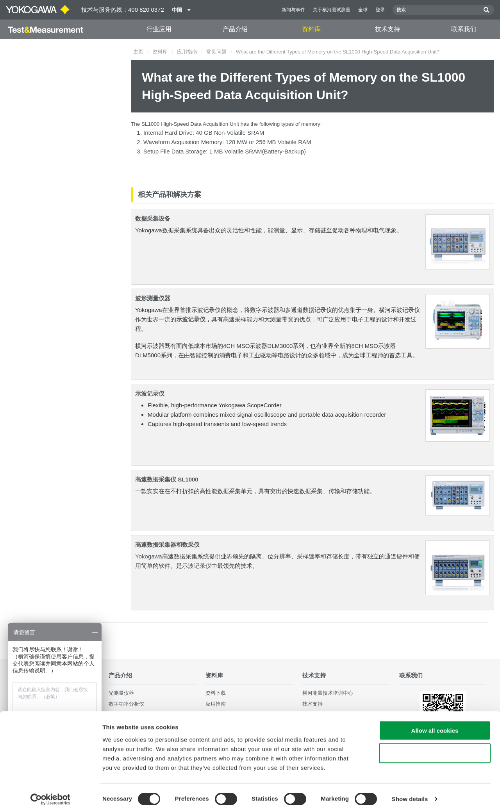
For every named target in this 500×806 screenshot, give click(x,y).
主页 (138, 52)
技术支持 (387, 29)
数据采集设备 (152, 218)
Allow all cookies (435, 722)
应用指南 (187, 52)
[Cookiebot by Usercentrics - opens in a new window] (50, 791)
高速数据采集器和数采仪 (167, 544)
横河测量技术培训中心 (327, 693)
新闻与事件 (293, 9)
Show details (410, 790)
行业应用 (158, 29)
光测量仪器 (121, 693)
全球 (363, 9)
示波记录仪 (190, 319)
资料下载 (215, 693)
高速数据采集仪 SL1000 (166, 479)
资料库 (311, 29)
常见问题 (216, 52)
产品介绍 (235, 29)
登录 (380, 9)
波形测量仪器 (152, 298)
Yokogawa (148, 556)
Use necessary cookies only (435, 745)
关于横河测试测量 (331, 9)
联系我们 (463, 29)
